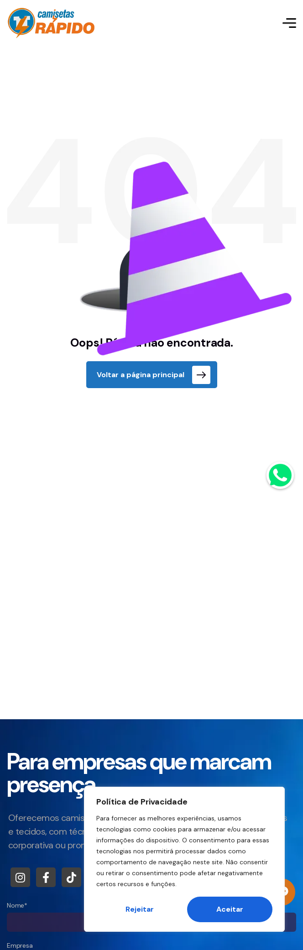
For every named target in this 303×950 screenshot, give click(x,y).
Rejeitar (139, 909)
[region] (184, 859)
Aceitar (229, 909)
